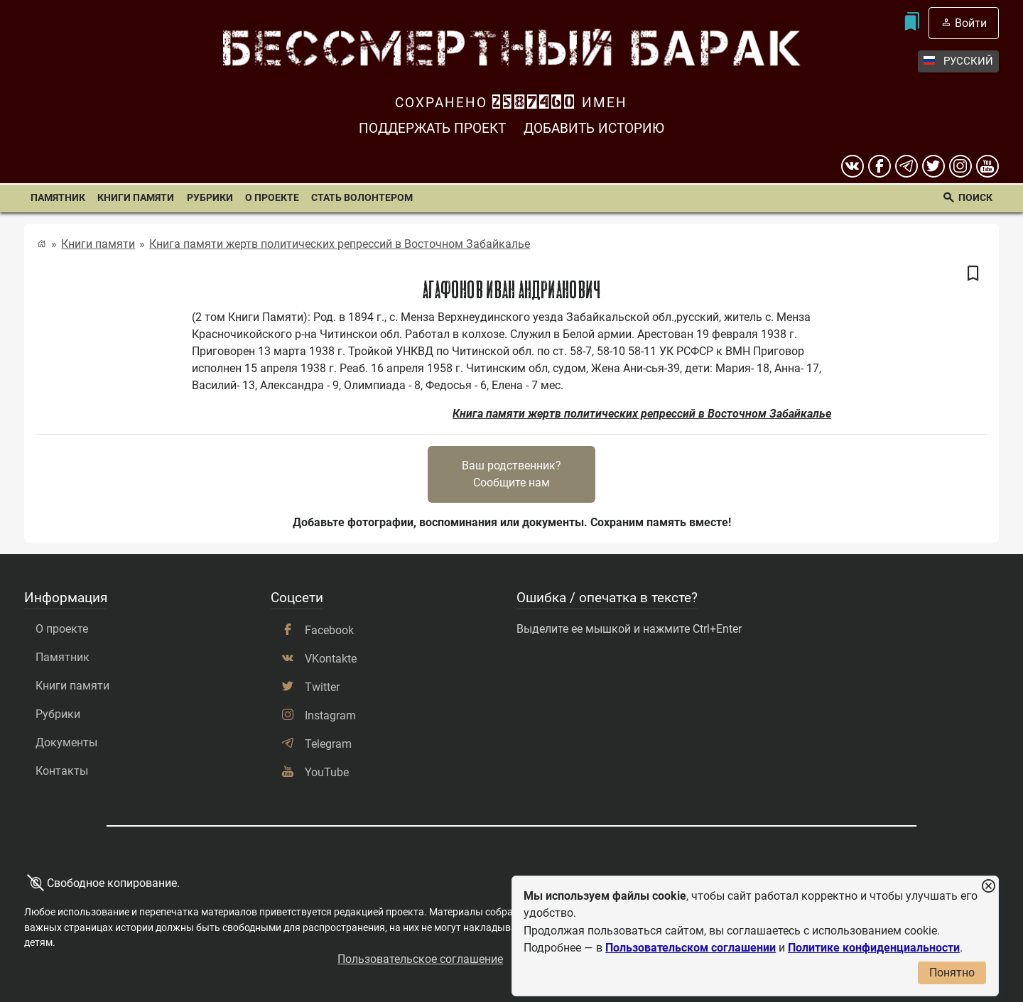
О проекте (272, 198)
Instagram (330, 715)
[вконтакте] (852, 166)
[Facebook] (879, 166)
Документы (66, 742)
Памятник (58, 198)
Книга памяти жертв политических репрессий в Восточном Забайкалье (339, 244)
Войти (971, 23)
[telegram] (906, 166)
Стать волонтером (362, 198)
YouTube (327, 772)
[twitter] (933, 166)
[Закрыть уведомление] (988, 886)
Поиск (975, 198)
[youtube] (987, 166)
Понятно (952, 972)
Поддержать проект (432, 128)
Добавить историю (594, 128)
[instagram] (960, 166)
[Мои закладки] (912, 23)
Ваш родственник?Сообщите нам (511, 474)
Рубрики (210, 198)
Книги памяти (135, 198)
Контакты (62, 771)
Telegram (328, 744)
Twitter (322, 687)
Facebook (329, 630)
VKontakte (331, 658)
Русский (958, 61)
